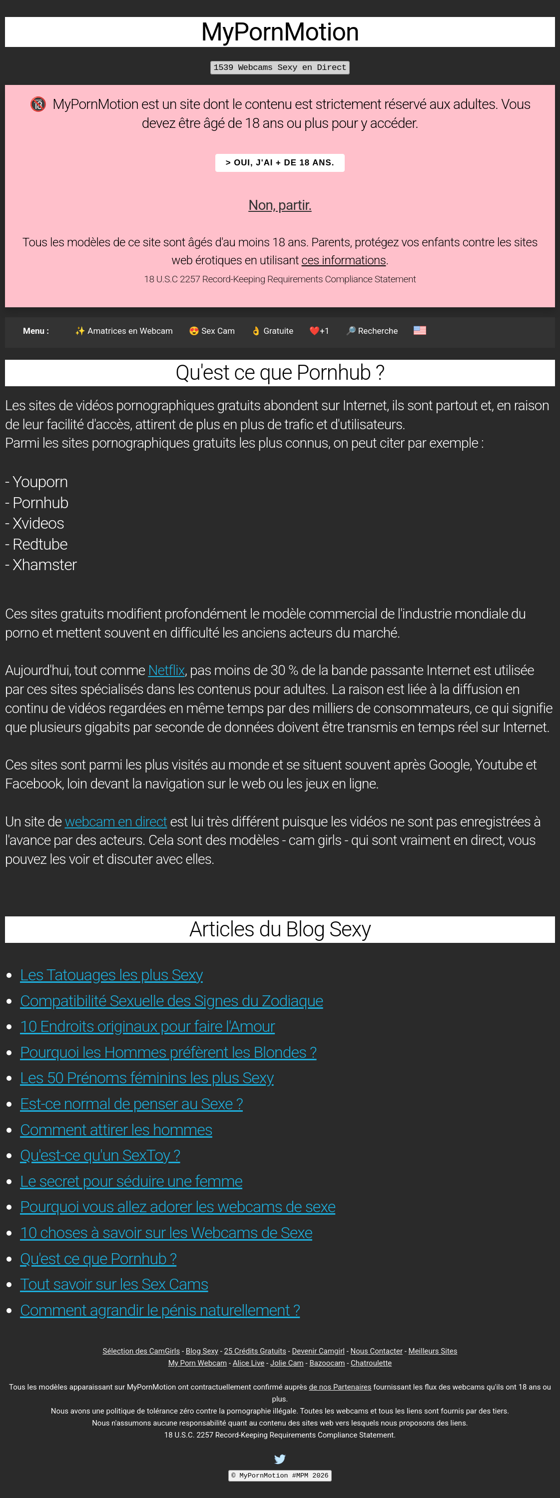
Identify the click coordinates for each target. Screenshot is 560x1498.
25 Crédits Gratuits (255, 1351)
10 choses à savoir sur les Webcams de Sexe (166, 1232)
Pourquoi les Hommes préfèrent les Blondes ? (168, 1052)
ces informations (344, 260)
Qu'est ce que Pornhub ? (98, 1258)
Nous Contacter (377, 1351)
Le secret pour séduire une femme (131, 1181)
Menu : (36, 331)
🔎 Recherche (372, 331)
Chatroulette (371, 1363)
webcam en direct (115, 821)
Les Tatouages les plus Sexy (111, 974)
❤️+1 (319, 331)
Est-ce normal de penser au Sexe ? (131, 1103)
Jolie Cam (287, 1363)
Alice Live (248, 1363)
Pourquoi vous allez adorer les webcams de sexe (177, 1206)
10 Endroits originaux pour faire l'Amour (147, 1026)
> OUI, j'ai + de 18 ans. (280, 162)
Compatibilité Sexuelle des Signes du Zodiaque (171, 1000)
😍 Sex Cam (212, 331)
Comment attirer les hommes (116, 1129)
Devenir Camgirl (318, 1351)
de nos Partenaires (340, 1387)
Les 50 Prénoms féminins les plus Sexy (147, 1077)
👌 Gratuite (272, 331)
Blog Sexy (202, 1351)
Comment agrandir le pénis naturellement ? (160, 1310)
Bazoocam (327, 1363)
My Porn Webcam (197, 1363)
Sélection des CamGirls (141, 1351)
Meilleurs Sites (433, 1351)
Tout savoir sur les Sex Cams (114, 1284)
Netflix (166, 670)
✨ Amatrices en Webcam (124, 331)
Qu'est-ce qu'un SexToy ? (100, 1155)
